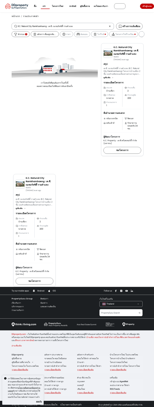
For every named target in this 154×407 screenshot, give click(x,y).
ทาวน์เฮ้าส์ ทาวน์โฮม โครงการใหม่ (125, 366)
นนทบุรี (80, 385)
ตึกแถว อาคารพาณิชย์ (24, 340)
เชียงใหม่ (81, 389)
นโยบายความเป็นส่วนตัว (71, 404)
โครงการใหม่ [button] (59, 6)
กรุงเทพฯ (81, 381)
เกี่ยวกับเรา (16, 303)
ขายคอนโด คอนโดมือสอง (55, 358)
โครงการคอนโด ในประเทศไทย (25, 366)
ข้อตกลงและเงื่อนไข (48, 404)
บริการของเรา (18, 306)
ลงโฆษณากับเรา (102, 6)
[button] (109, 77)
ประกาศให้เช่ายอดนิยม (54, 377)
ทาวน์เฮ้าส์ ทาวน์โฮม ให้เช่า (89, 366)
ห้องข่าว (43, 303)
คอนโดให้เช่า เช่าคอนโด (87, 358)
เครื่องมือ (113, 377)
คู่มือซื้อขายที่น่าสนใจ (23, 362)
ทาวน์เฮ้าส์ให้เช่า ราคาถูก (55, 389)
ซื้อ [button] (37, 6)
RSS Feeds (115, 389)
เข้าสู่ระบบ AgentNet (119, 381)
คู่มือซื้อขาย (16, 358)
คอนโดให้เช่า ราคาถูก (53, 381)
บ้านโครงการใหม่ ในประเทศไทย (124, 354)
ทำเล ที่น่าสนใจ (83, 377)
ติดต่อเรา (44, 298)
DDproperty (17, 354)
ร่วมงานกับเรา (18, 310)
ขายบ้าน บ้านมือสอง (53, 362)
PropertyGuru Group (22, 298)
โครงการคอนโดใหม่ (118, 362)
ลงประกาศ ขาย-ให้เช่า (119, 385)
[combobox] (63, 26)
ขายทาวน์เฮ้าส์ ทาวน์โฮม (55, 366)
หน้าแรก (16, 16)
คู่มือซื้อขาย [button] (85, 6)
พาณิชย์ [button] (72, 6)
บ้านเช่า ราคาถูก (51, 385)
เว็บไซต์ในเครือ (106, 299)
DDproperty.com (19, 334)
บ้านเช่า (80, 362)
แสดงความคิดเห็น (48, 306)
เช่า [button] (46, 6)
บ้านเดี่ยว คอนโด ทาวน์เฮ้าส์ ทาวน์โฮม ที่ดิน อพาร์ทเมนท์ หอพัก (113, 337)
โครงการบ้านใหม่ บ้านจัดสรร (122, 358)
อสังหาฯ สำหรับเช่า (85, 354)
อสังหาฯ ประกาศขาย (53, 354)
